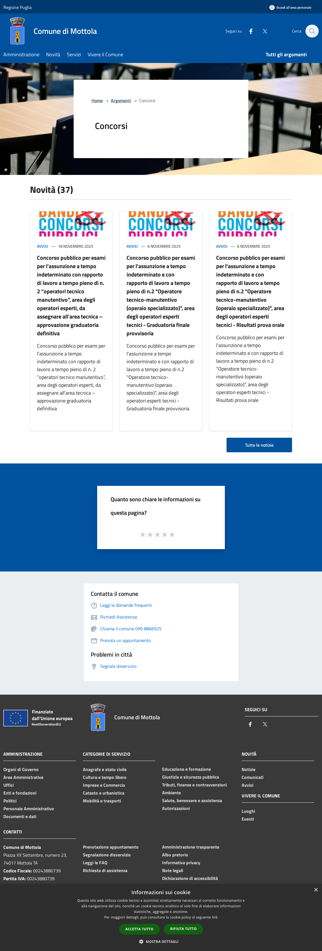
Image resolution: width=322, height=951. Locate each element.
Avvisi (42, 246)
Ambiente (171, 792)
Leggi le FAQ (95, 862)
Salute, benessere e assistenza (192, 800)
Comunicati (252, 777)
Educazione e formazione (186, 769)
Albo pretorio (175, 854)
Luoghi (248, 811)
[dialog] (161, 917)
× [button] (316, 890)
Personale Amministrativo (28, 808)
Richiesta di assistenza (105, 870)
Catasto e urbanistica (103, 793)
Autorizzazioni (176, 808)
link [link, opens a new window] (215, 917)
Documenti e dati (19, 816)
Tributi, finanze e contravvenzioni (194, 784)
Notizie (248, 769)
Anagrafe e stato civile (105, 769)
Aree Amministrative (23, 777)
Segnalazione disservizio (107, 854)
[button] (161, 941)
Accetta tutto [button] (139, 929)
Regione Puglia (17, 7)
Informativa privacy (181, 862)
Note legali (172, 870)
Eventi (248, 819)
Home (97, 100)
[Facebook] (248, 31)
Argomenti (121, 100)
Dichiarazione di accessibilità (190, 878)
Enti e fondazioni (19, 793)
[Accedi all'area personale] (290, 7)
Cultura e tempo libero (105, 777)
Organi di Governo (21, 769)
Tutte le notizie (259, 445)
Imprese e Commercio (104, 785)
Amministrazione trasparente (190, 847)
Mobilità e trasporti (102, 800)
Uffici (8, 785)
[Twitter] (262, 31)
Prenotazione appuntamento (111, 847)
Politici (10, 800)
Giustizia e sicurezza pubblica (190, 777)
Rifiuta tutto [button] (183, 928)
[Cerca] (312, 31)
